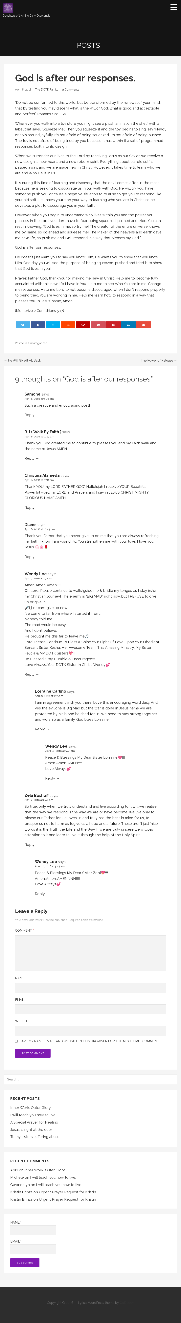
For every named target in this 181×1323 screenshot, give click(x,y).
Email (20, 1000)
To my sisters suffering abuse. (35, 1137)
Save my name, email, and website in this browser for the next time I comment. (90, 1041)
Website (22, 1021)
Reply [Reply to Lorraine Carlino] (40, 729)
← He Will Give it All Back (22, 360)
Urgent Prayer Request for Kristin (67, 1192)
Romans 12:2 (47, 114)
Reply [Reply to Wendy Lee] (29, 674)
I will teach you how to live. (33, 1115)
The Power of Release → (159, 360)
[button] (175, 7)
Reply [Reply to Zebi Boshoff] (29, 844)
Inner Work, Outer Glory (30, 1108)
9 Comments (70, 89)
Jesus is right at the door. (31, 1130)
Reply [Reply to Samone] (29, 415)
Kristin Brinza (21, 1192)
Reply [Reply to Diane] (29, 557)
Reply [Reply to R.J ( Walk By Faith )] (29, 458)
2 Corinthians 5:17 (48, 311)
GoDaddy (127, 1303)
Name (19, 978)
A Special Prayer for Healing (34, 1122)
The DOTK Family (46, 89)
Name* (33, 1228)
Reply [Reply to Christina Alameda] (29, 507)
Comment (24, 930)
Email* (33, 1247)
